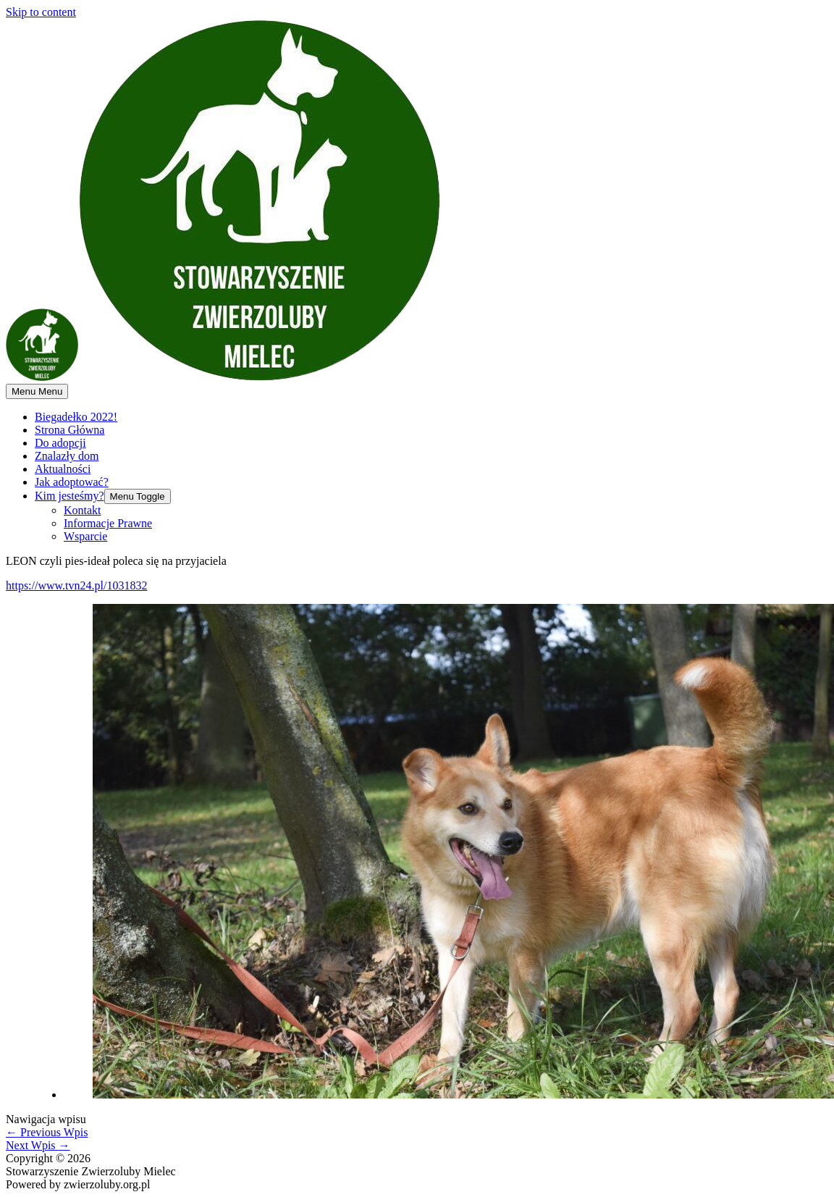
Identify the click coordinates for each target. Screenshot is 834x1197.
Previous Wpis (47, 1132)
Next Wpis (38, 1145)
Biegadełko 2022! (76, 417)
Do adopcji (60, 443)
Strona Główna (69, 430)
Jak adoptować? (72, 482)
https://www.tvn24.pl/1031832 (76, 585)
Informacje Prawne (108, 523)
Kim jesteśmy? (69, 496)
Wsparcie (85, 536)
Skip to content (41, 12)
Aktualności (62, 469)
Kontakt (82, 510)
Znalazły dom (66, 456)
